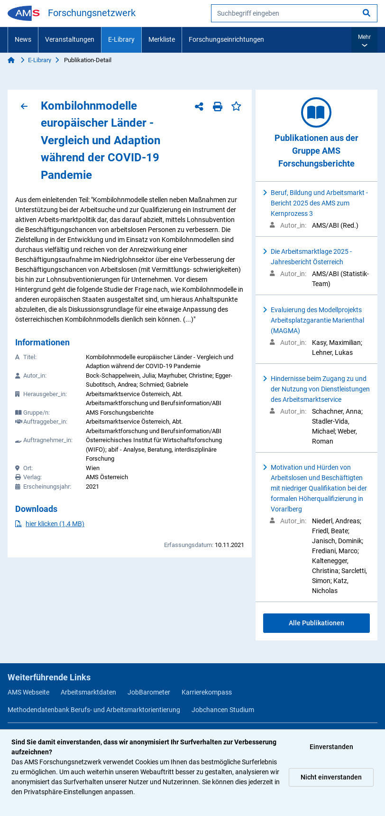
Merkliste (161, 39)
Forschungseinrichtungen (226, 39)
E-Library (121, 39)
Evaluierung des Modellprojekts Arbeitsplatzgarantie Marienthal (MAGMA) (317, 320)
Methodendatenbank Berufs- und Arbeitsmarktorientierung (94, 710)
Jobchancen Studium (223, 710)
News (23, 39)
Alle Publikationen (316, 623)
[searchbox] (294, 13)
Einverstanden (331, 747)
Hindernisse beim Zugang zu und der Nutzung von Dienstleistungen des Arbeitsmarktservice (320, 389)
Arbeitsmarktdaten (88, 692)
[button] (364, 40)
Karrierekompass (207, 692)
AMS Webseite (28, 692)
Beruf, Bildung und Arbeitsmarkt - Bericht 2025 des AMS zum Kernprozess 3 (319, 203)
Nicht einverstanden (331, 777)
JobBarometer (149, 692)
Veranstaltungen (69, 39)
